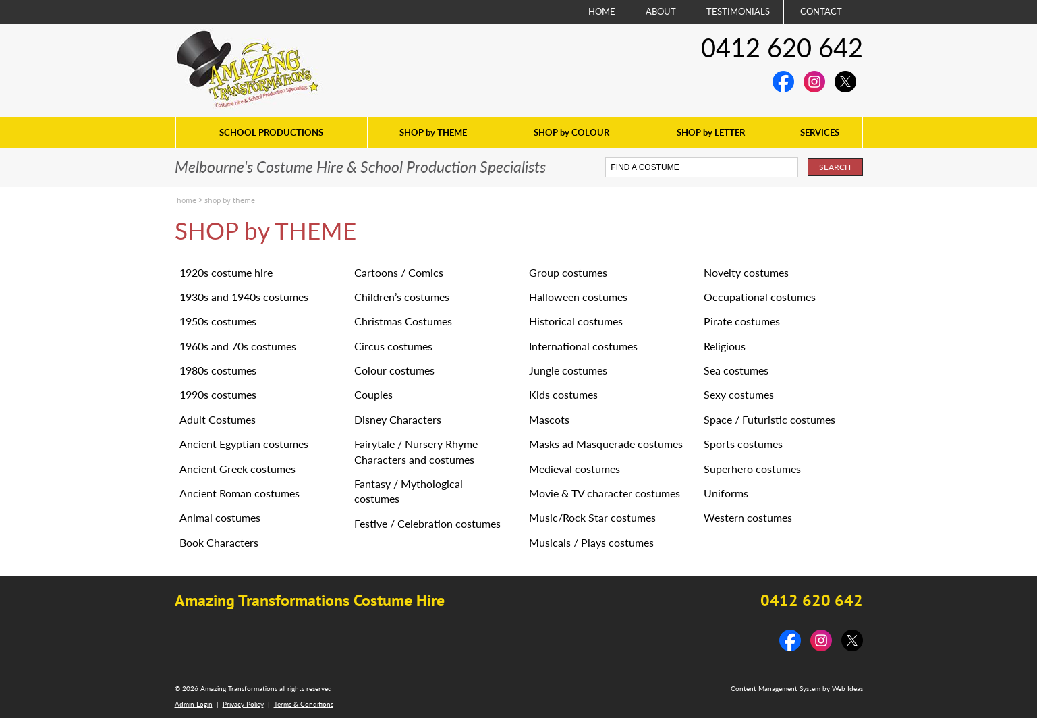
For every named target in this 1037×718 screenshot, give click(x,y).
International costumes (583, 345)
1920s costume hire (226, 272)
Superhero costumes (752, 468)
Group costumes (568, 272)
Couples (373, 394)
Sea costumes (736, 370)
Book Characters (218, 542)
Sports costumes (743, 443)
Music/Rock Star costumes (592, 517)
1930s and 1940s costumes (243, 296)
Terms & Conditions (303, 704)
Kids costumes (563, 394)
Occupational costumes (760, 296)
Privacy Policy (243, 704)
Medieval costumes (574, 468)
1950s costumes (217, 320)
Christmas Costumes (403, 320)
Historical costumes (576, 320)
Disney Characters (397, 419)
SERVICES (819, 132)
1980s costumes (217, 370)
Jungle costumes (568, 370)
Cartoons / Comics (398, 272)
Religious (725, 345)
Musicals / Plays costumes (591, 542)
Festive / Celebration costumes (427, 523)
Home (186, 200)
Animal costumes (219, 517)
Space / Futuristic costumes (769, 419)
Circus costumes (393, 345)
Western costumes (748, 517)
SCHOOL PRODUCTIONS (271, 132)
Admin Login (194, 704)
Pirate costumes (742, 320)
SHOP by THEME (433, 132)
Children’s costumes (401, 296)
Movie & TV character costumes (604, 493)
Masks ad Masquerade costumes (606, 443)
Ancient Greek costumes (237, 468)
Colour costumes (394, 370)
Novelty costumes (746, 272)
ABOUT (661, 11)
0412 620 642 (782, 47)
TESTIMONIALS (738, 11)
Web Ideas (847, 688)
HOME (601, 11)
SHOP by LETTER (711, 132)
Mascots (549, 419)
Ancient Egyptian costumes (243, 443)
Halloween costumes (578, 296)
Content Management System (775, 688)
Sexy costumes (739, 394)
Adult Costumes (217, 419)
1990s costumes (217, 394)
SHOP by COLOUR (571, 132)
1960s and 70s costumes (237, 345)
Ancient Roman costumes (239, 493)
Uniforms (726, 493)
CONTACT (821, 11)
